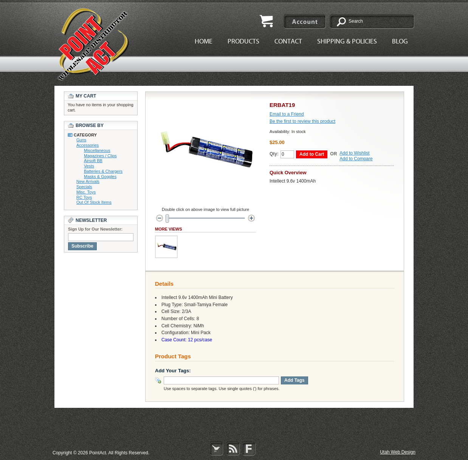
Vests (89, 166)
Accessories (87, 145)
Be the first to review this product (302, 121)
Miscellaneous (97, 150)
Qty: (274, 153)
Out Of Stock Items (94, 202)
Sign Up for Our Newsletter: (95, 229)
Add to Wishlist (354, 153)
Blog (400, 41)
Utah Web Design (397, 452)
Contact (288, 41)
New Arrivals (87, 181)
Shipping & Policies (347, 41)
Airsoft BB (93, 160)
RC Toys (84, 197)
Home (203, 41)
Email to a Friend (287, 114)
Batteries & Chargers (103, 171)
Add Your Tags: (173, 370)
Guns (81, 140)
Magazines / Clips (100, 155)
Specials (84, 186)
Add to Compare (355, 158)
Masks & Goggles (100, 176)
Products (243, 41)
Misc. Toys (86, 192)
